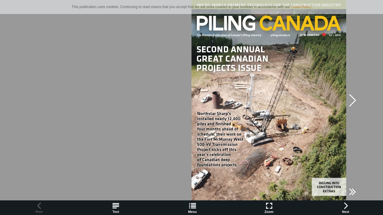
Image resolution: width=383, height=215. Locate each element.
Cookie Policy (301, 7)
